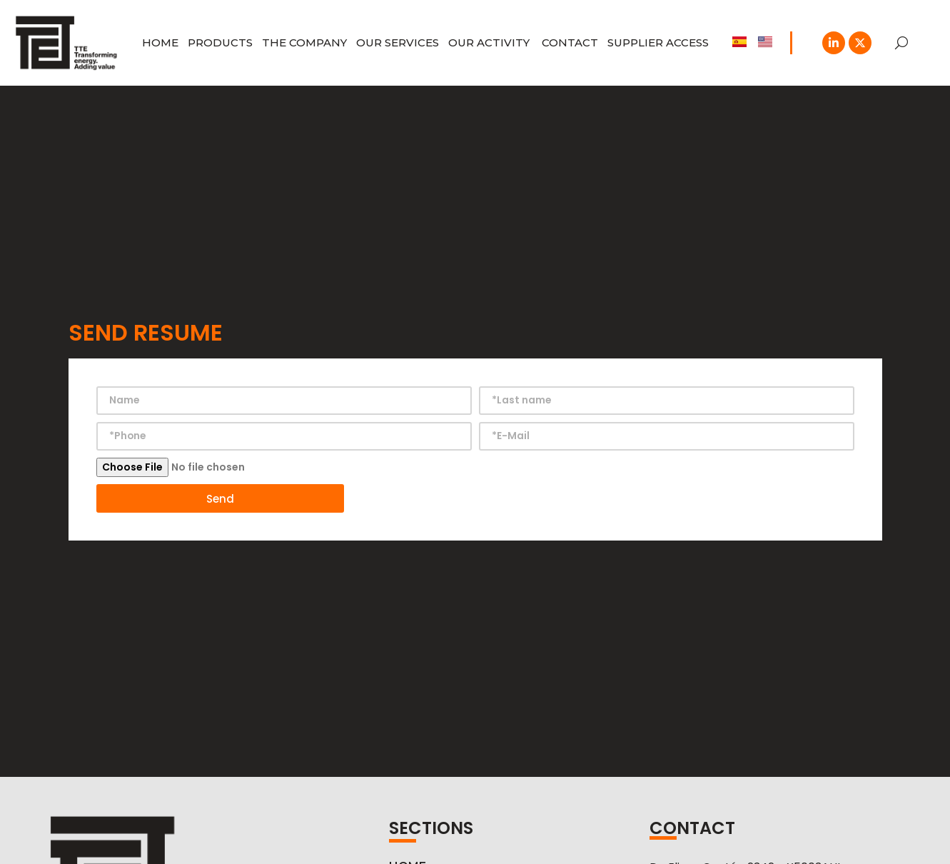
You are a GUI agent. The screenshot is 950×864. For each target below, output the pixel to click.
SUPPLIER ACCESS (658, 42)
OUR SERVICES (397, 42)
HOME (160, 42)
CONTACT (570, 42)
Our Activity (490, 42)
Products (220, 42)
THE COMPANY (304, 42)
